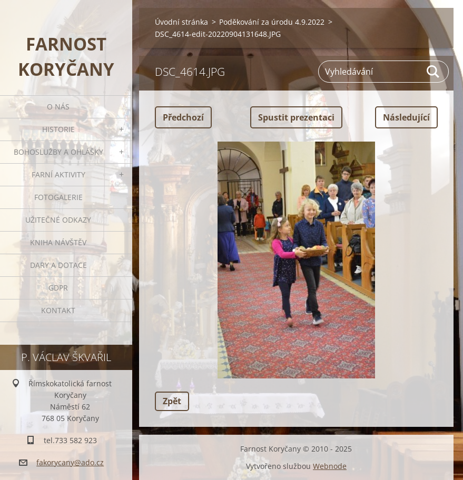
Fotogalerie (58, 197)
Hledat (433, 71)
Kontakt (58, 310)
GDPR (58, 288)
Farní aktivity (58, 174)
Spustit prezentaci (296, 117)
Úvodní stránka (181, 22)
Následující (406, 117)
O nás (58, 107)
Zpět (172, 401)
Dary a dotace (58, 265)
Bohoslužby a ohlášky (58, 152)
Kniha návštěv (58, 242)
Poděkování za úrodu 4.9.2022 (271, 22)
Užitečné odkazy (58, 220)
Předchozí (183, 117)
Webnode (330, 466)
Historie (58, 129)
